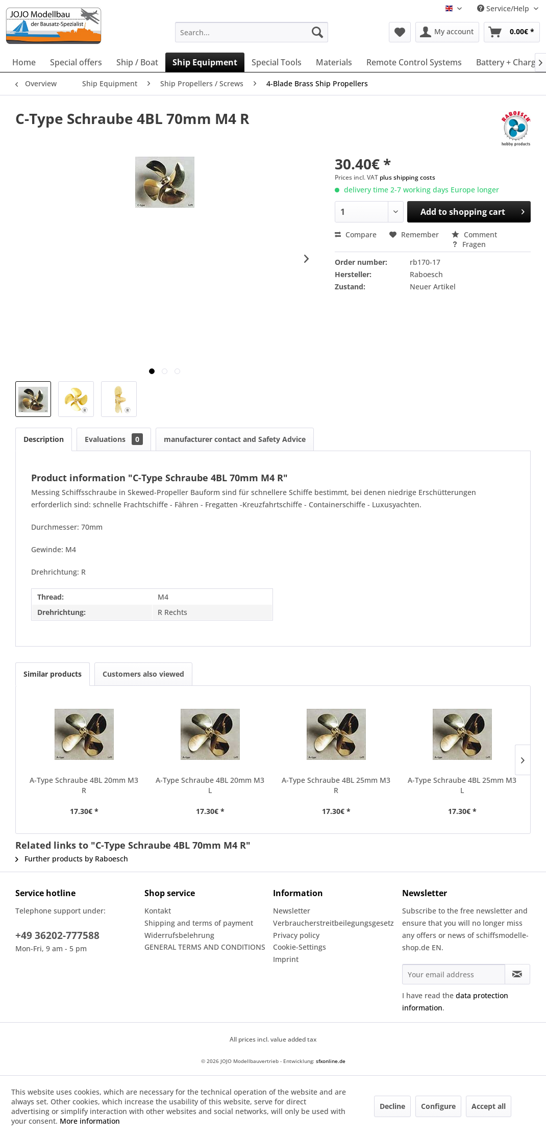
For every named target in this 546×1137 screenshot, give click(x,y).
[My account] (447, 32)
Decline (392, 1106)
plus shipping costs (407, 177)
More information (90, 1121)
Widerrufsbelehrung (179, 935)
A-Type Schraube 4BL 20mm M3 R (84, 785)
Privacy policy (296, 935)
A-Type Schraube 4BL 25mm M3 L (462, 785)
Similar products (52, 674)
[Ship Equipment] (204, 62)
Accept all (488, 1106)
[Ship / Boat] (137, 62)
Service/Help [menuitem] (504, 8)
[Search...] (251, 32)
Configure (438, 1106)
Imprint (286, 959)
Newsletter (291, 911)
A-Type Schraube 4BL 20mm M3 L (210, 785)
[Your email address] (453, 974)
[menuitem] (251, 32)
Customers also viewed (143, 674)
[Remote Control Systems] (414, 62)
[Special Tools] (276, 62)
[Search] (317, 32)
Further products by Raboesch (71, 858)
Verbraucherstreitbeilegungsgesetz (333, 923)
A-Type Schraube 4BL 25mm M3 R (336, 785)
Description (43, 439)
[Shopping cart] (512, 32)
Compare (356, 234)
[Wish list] (400, 32)
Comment (474, 234)
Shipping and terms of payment (198, 923)
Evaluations (114, 439)
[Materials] (334, 62)
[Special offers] (76, 62)
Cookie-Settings (299, 947)
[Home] (24, 62)
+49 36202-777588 (57, 935)
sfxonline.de (330, 1061)
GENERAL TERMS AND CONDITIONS (204, 947)
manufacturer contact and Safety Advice (235, 439)
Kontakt (157, 911)
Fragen (469, 244)
